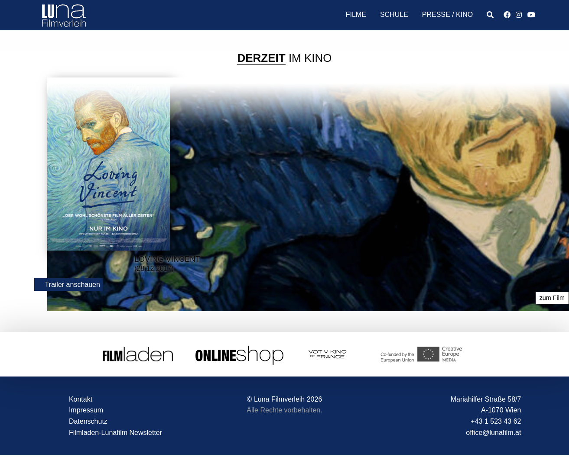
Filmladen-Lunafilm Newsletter (115, 432)
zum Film (552, 298)
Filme (356, 14)
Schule (394, 14)
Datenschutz (88, 421)
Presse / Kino (447, 14)
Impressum (86, 410)
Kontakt (80, 399)
